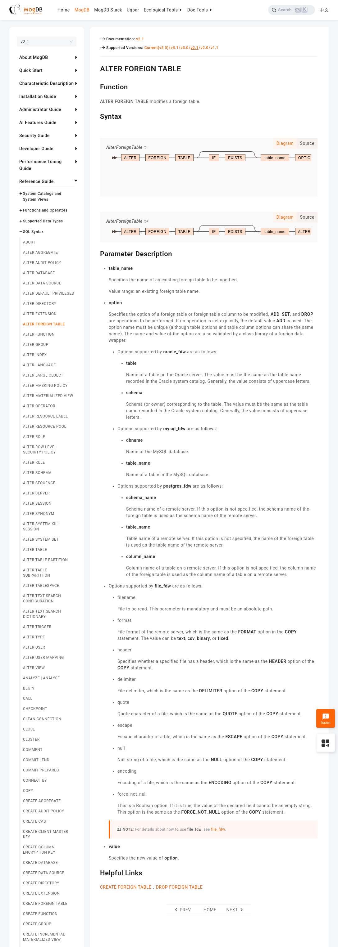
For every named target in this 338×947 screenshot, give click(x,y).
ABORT (29, 242)
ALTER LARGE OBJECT (43, 375)
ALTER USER (34, 647)
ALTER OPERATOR (39, 406)
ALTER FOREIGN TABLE (44, 324)
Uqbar (133, 9)
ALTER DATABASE (39, 273)
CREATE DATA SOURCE (43, 873)
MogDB (82, 9)
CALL (28, 698)
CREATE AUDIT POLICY (43, 811)
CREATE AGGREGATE (42, 801)
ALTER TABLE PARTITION (45, 560)
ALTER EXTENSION (40, 314)
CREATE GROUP (37, 924)
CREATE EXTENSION (41, 893)
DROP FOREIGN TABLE (179, 887)
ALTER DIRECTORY (39, 304)
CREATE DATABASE (40, 862)
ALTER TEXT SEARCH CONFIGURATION (42, 598)
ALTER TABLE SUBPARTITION (36, 573)
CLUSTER (31, 739)
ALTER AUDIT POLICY (42, 263)
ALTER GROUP (35, 344)
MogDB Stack (108, 9)
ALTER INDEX (35, 355)
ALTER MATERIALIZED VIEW (48, 396)
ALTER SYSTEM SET (41, 539)
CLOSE (29, 729)
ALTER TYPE (34, 637)
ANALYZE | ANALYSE (41, 678)
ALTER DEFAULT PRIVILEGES (48, 293)
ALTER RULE (34, 462)
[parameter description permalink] (95, 253)
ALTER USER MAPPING (43, 657)
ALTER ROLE (34, 437)
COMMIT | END (36, 760)
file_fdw (218, 829)
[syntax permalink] (95, 115)
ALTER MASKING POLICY (45, 385)
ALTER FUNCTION (39, 334)
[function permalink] (95, 86)
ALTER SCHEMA (37, 473)
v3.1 (175, 48)
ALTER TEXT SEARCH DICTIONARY (42, 614)
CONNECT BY (35, 780)
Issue (325, 719)
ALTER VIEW (34, 668)
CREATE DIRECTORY (41, 883)
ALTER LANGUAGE (39, 365)
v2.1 (140, 39)
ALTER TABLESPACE (41, 585)
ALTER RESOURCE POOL (44, 426)
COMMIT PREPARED (41, 770)
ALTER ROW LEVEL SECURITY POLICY (40, 449)
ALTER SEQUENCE (39, 483)
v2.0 (204, 48)
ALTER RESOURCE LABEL (45, 416)
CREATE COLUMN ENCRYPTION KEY (39, 850)
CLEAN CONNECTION (42, 719)
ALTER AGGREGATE (40, 252)
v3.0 (185, 48)
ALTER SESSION (37, 503)
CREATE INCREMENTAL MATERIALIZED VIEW (44, 937)
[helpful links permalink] (95, 872)
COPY (28, 790)
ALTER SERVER (36, 493)
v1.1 (214, 48)
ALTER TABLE (35, 549)
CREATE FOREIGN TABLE (45, 903)
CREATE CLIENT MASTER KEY (45, 834)
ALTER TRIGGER (37, 627)
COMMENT (33, 750)
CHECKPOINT (35, 709)
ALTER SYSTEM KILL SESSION (41, 526)
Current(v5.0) (156, 48)
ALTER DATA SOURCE (42, 283)
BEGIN (28, 688)
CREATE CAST (35, 821)
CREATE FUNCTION (40, 914)
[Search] (291, 10)
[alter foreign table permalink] (95, 68)
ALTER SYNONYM (38, 513)
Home (63, 9)
